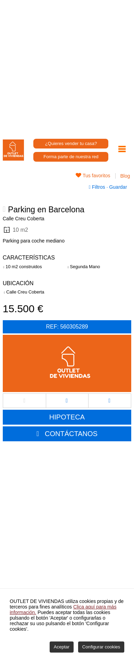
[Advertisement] (67, 67)
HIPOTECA (67, 417)
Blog (125, 176)
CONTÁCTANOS (71, 433)
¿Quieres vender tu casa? (71, 143)
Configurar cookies (101, 646)
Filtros (98, 187)
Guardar (117, 187)
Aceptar (61, 646)
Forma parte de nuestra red (70, 156)
